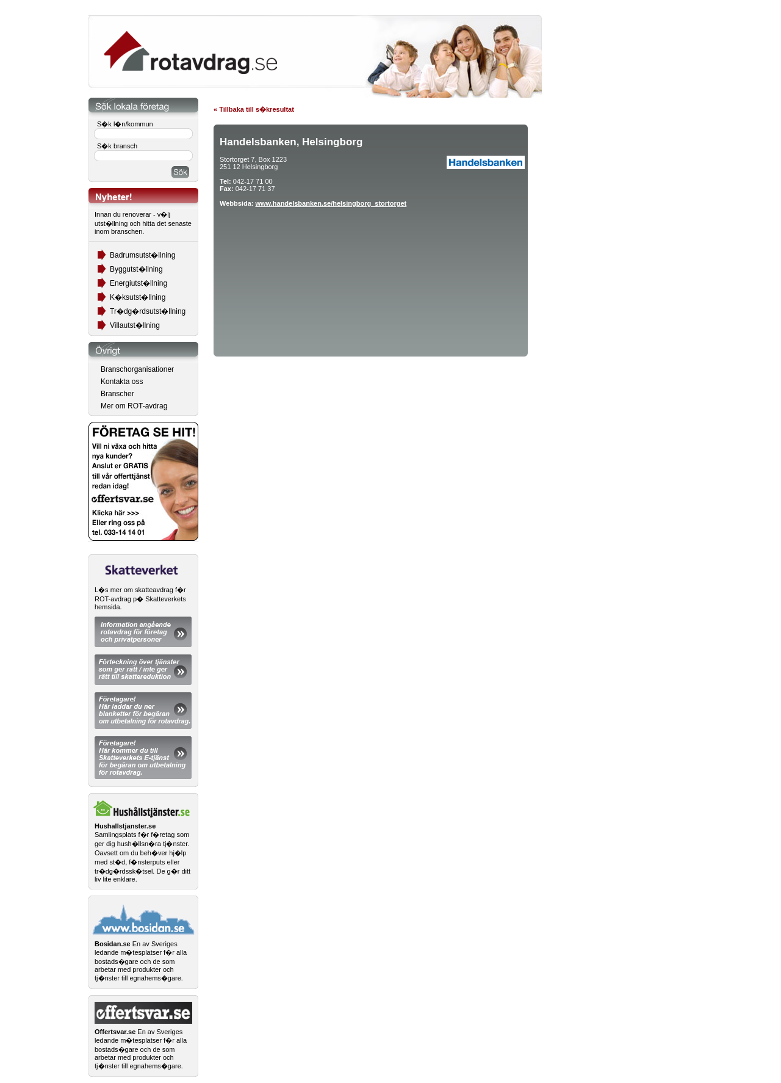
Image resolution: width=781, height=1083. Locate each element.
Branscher (117, 393)
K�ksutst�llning (137, 297)
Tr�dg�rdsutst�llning (147, 311)
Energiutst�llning (138, 283)
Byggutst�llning (136, 269)
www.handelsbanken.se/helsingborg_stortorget (330, 203)
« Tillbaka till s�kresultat (254, 109)
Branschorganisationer (137, 369)
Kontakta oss (122, 381)
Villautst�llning (135, 325)
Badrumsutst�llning (142, 255)
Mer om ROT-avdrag (134, 406)
